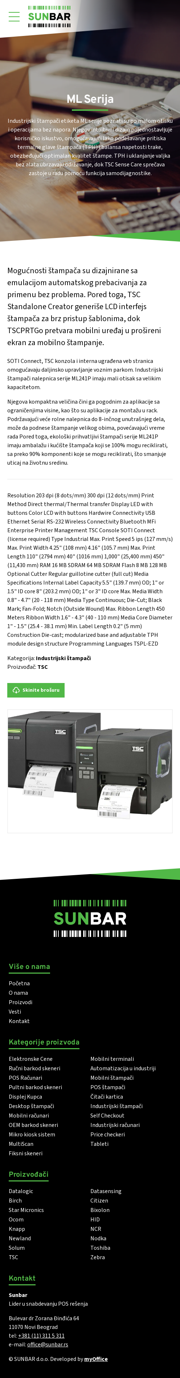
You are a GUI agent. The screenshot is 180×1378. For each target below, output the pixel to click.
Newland (20, 1238)
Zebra (97, 1257)
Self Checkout (107, 1116)
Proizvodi (20, 1002)
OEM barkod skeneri (33, 1125)
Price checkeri (107, 1135)
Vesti (15, 1012)
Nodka (98, 1238)
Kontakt (19, 1021)
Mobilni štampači (112, 1078)
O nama (18, 993)
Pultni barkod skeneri (35, 1087)
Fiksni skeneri (25, 1153)
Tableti (99, 1144)
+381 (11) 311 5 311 (41, 1336)
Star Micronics (26, 1210)
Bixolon (100, 1210)
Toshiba (100, 1248)
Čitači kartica (106, 1097)
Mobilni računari (29, 1116)
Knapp (17, 1229)
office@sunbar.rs (47, 1345)
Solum (17, 1248)
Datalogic (21, 1191)
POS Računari (25, 1078)
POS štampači (107, 1087)
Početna (19, 983)
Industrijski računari (115, 1125)
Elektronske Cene (31, 1059)
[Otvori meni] (14, 16)
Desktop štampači (31, 1106)
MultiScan (21, 1144)
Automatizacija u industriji (123, 1068)
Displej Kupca (25, 1097)
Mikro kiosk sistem (32, 1135)
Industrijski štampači (63, 658)
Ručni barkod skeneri (34, 1068)
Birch (15, 1201)
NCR (95, 1229)
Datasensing (106, 1191)
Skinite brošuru (36, 690)
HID (95, 1220)
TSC (42, 667)
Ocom (16, 1220)
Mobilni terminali (112, 1059)
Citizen (99, 1201)
